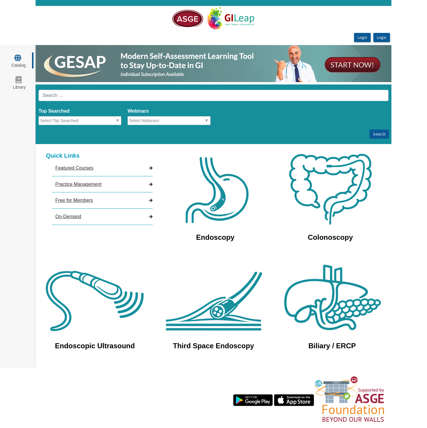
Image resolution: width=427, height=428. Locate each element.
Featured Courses (74, 167)
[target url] (18, 60)
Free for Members (74, 200)
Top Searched (54, 111)
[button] (62, 63)
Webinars (138, 111)
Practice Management (78, 184)
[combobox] (66, 120)
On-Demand (68, 216)
